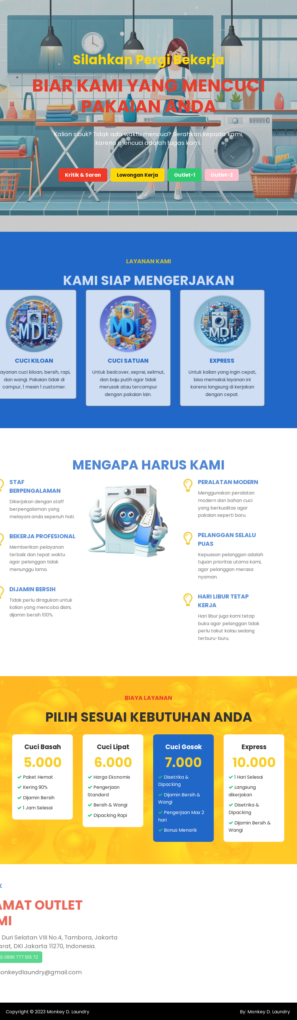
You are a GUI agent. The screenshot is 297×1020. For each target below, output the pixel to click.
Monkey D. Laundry (68, 1011)
